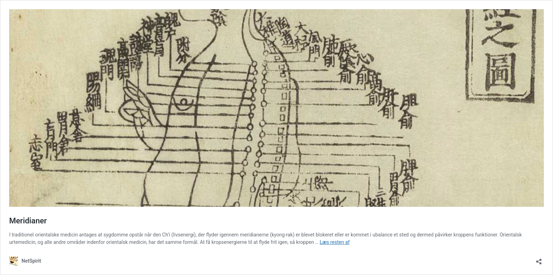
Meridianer (28, 220)
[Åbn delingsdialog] (539, 259)
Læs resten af (335, 242)
